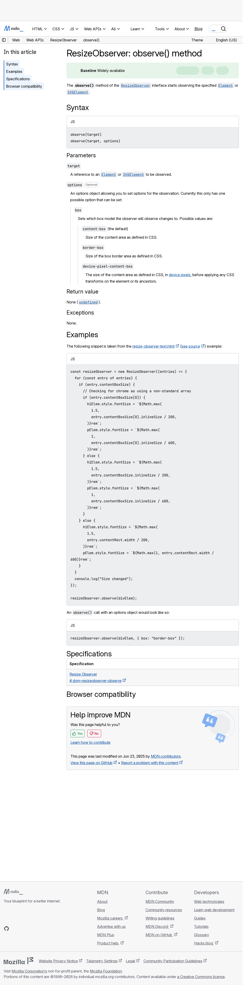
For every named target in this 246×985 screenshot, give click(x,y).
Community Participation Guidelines (172, 961)
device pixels (180, 274)
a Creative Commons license (201, 976)
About (102, 901)
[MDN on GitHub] (6, 928)
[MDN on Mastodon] (31, 928)
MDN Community (160, 901)
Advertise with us (111, 926)
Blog (198, 28)
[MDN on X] (23, 928)
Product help (108, 943)
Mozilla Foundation (106, 971)
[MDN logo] (13, 892)
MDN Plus (105, 935)
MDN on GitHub (159, 935)
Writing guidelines (160, 918)
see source (191, 346)
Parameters (81, 155)
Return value (82, 291)
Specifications (18, 79)
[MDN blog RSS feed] (40, 928)
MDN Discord (157, 926)
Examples (14, 71)
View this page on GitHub (91, 762)
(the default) (105, 228)
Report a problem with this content (149, 762)
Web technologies (209, 901)
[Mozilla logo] (18, 960)
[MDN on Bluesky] (15, 928)
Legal (130, 961)
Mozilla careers (110, 918)
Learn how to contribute (90, 742)
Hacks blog (204, 943)
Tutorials (201, 926)
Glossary (201, 935)
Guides (200, 918)
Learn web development (214, 910)
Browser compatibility (24, 86)
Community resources (164, 910)
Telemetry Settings (102, 961)
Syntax (12, 64)
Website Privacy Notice (58, 961)
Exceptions (80, 312)
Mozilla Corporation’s (29, 971)
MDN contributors (166, 756)
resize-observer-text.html (153, 346)
